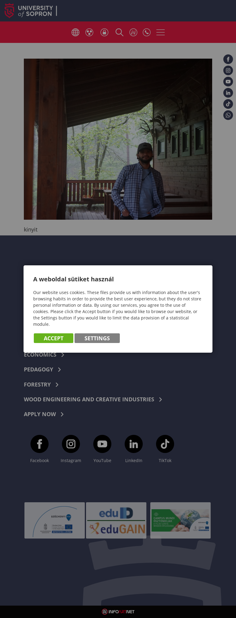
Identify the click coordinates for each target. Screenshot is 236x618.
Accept (53, 338)
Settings (97, 338)
